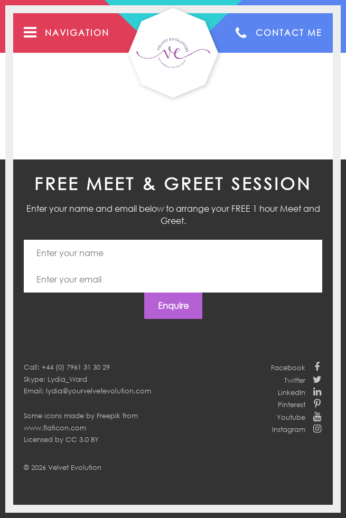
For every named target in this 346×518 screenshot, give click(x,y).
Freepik (108, 415)
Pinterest (291, 404)
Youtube (291, 417)
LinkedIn (291, 392)
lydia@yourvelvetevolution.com (98, 391)
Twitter (294, 380)
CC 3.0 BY (82, 439)
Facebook (288, 367)
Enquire (173, 305)
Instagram (288, 429)
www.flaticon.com (55, 427)
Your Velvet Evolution (173, 53)
